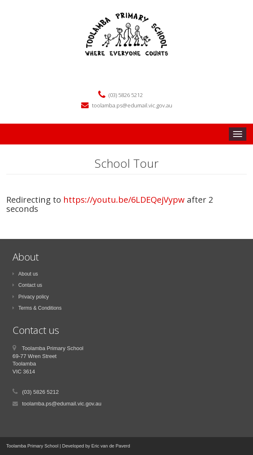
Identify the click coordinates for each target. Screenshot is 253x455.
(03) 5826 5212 (126, 95)
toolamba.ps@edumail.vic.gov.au (132, 105)
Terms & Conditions (37, 308)
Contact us (27, 285)
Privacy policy (30, 297)
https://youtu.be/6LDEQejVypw (124, 199)
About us (25, 274)
